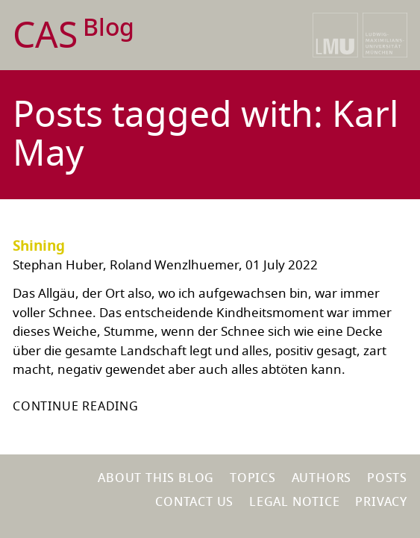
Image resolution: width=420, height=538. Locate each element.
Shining (39, 246)
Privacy (381, 502)
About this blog (156, 478)
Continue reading (76, 407)
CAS (73, 36)
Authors (322, 478)
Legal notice (294, 502)
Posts (387, 478)
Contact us (194, 502)
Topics (253, 478)
